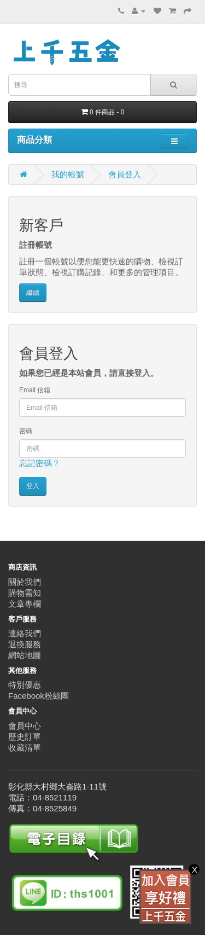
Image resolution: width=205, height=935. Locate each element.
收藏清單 (24, 747)
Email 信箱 (34, 390)
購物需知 (24, 592)
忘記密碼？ (39, 463)
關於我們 (24, 581)
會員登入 (124, 174)
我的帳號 (67, 174)
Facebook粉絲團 (38, 695)
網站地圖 (24, 655)
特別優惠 (24, 684)
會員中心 (24, 725)
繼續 (32, 293)
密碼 (25, 431)
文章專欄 (24, 603)
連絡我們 (24, 633)
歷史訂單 (24, 736)
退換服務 (24, 644)
